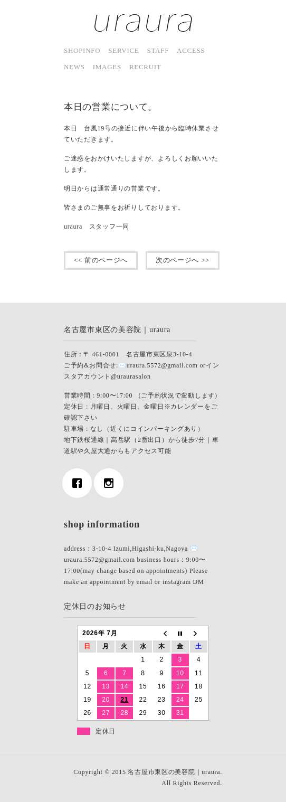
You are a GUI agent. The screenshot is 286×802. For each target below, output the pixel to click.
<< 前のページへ (100, 260)
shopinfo (82, 50)
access (191, 50)
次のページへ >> (182, 260)
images (107, 67)
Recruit (145, 67)
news (74, 67)
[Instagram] (111, 483)
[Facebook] (80, 483)
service (123, 50)
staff (158, 50)
